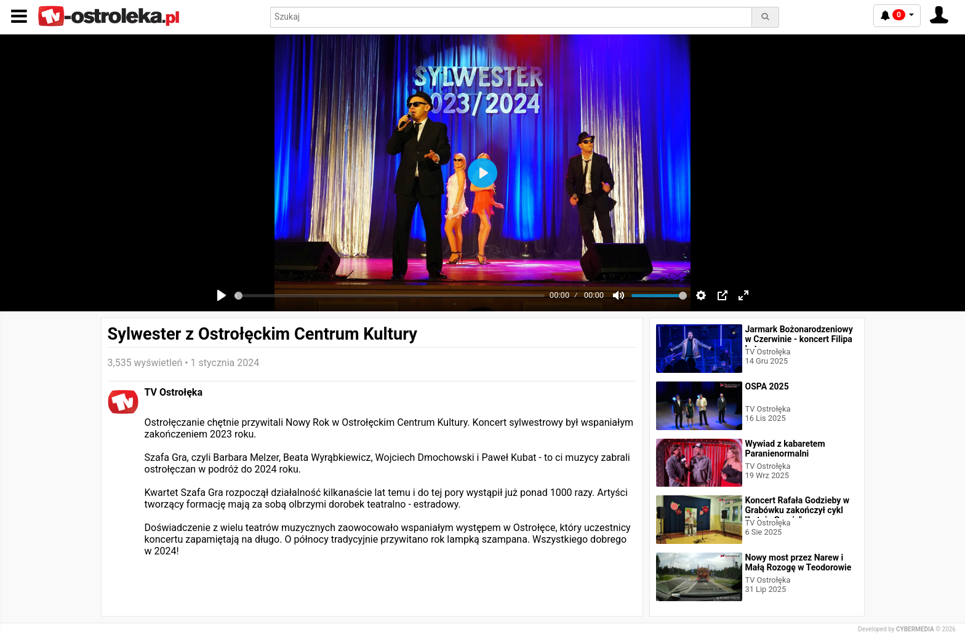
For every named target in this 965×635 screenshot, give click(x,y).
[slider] (389, 296)
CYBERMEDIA (915, 629)
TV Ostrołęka (173, 392)
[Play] (221, 295)
